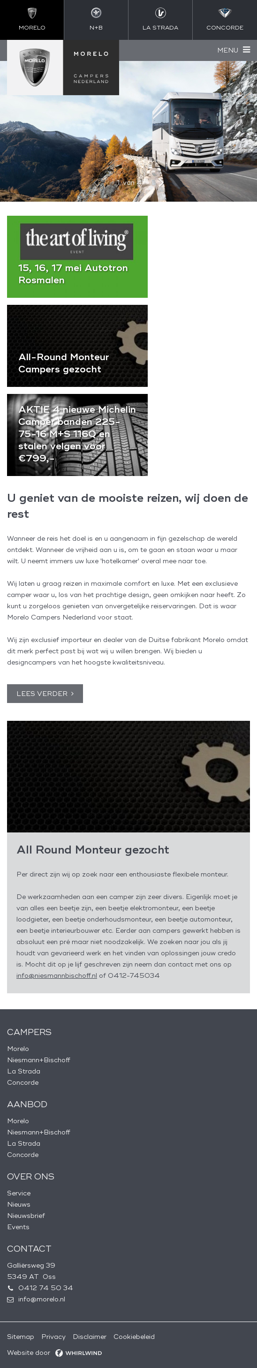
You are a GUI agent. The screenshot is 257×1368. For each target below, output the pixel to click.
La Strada (23, 1071)
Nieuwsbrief (26, 1216)
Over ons (30, 1176)
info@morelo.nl (41, 1299)
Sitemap (20, 1337)
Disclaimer (89, 1337)
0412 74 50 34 (45, 1288)
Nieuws (18, 1205)
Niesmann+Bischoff (38, 1060)
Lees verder (42, 694)
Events (18, 1227)
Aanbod (27, 1104)
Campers (29, 1032)
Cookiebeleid (134, 1337)
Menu (227, 50)
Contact (29, 1249)
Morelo (18, 1049)
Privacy (53, 1337)
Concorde (22, 1083)
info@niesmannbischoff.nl (56, 976)
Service (18, 1193)
